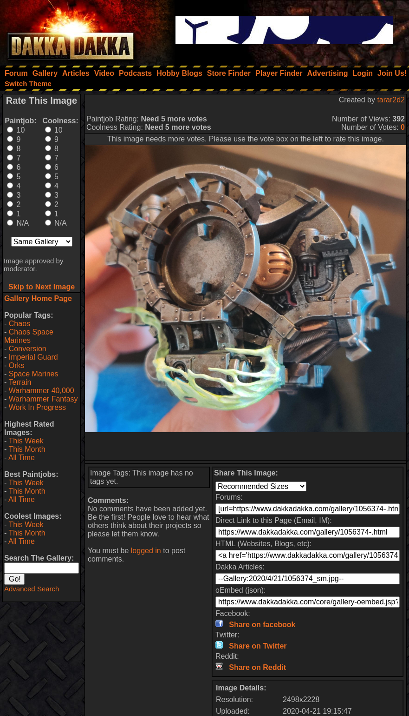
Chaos (19, 324)
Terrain (19, 382)
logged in (146, 551)
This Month (26, 449)
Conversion (27, 349)
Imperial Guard (33, 357)
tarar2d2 (391, 100)
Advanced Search (31, 589)
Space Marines (33, 374)
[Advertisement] (245, 446)
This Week (25, 441)
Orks (17, 365)
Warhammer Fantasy (43, 399)
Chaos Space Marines (28, 336)
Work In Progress (37, 407)
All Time (21, 458)
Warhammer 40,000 (41, 391)
